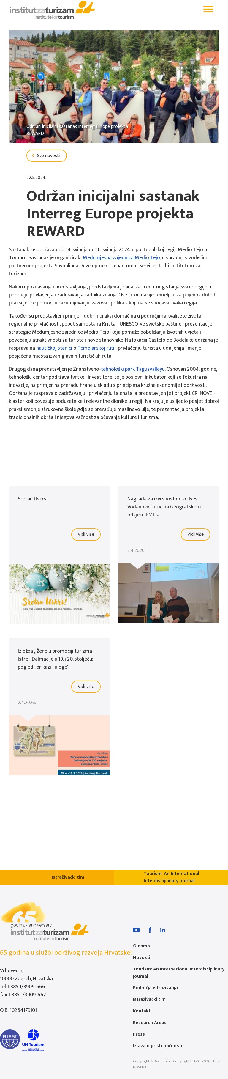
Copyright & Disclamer (151, 1061)
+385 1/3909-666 (26, 986)
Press (139, 1034)
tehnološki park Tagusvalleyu (133, 369)
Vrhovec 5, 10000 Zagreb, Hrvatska (26, 974)
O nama (141, 946)
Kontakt (142, 1011)
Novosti (141, 958)
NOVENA (140, 1067)
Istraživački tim (149, 999)
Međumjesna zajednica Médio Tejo (121, 257)
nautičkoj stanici (54, 348)
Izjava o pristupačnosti (157, 1046)
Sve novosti (45, 156)
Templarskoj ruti (95, 348)
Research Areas (150, 1023)
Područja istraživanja (155, 988)
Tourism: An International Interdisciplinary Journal (178, 972)
